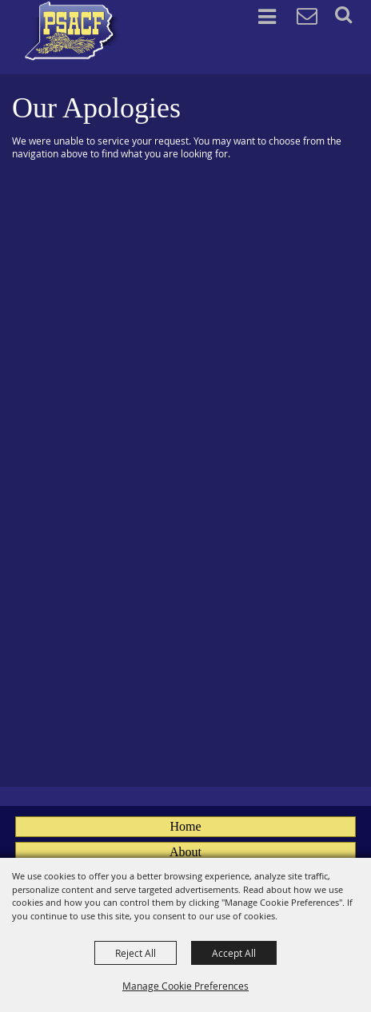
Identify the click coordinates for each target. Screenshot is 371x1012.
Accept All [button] (234, 953)
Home (185, 826)
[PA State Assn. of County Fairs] (73, 31)
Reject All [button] (135, 953)
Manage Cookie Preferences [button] (185, 985)
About (185, 852)
